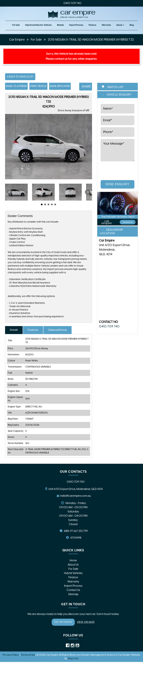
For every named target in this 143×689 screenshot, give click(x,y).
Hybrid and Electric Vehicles (38, 25)
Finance (92, 25)
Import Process (76, 25)
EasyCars (73, 658)
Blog (132, 25)
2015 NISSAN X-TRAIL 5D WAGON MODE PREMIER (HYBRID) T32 (91, 39)
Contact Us (73, 590)
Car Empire (17, 39)
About (120, 25)
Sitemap (73, 594)
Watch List (115, 87)
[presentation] (115, 170)
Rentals (60, 25)
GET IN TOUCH (63, 622)
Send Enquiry (117, 184)
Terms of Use (28, 654)
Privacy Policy (11, 654)
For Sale (16, 25)
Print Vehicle (38, 86)
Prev (9, 192)
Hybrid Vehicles (73, 573)
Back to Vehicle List (20, 76)
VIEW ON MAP (86, 622)
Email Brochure (60, 86)
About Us (73, 564)
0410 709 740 (72, 3)
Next (87, 192)
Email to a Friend (16, 86)
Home (73, 560)
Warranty (106, 25)
